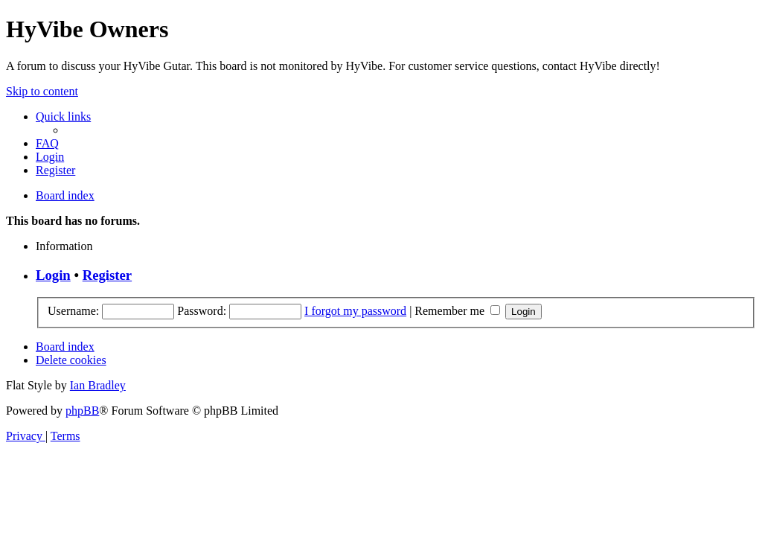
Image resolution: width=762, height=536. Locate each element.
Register (107, 275)
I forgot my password (355, 310)
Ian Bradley (98, 385)
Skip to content (42, 91)
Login (53, 275)
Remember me (457, 310)
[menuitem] (47, 143)
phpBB (82, 410)
